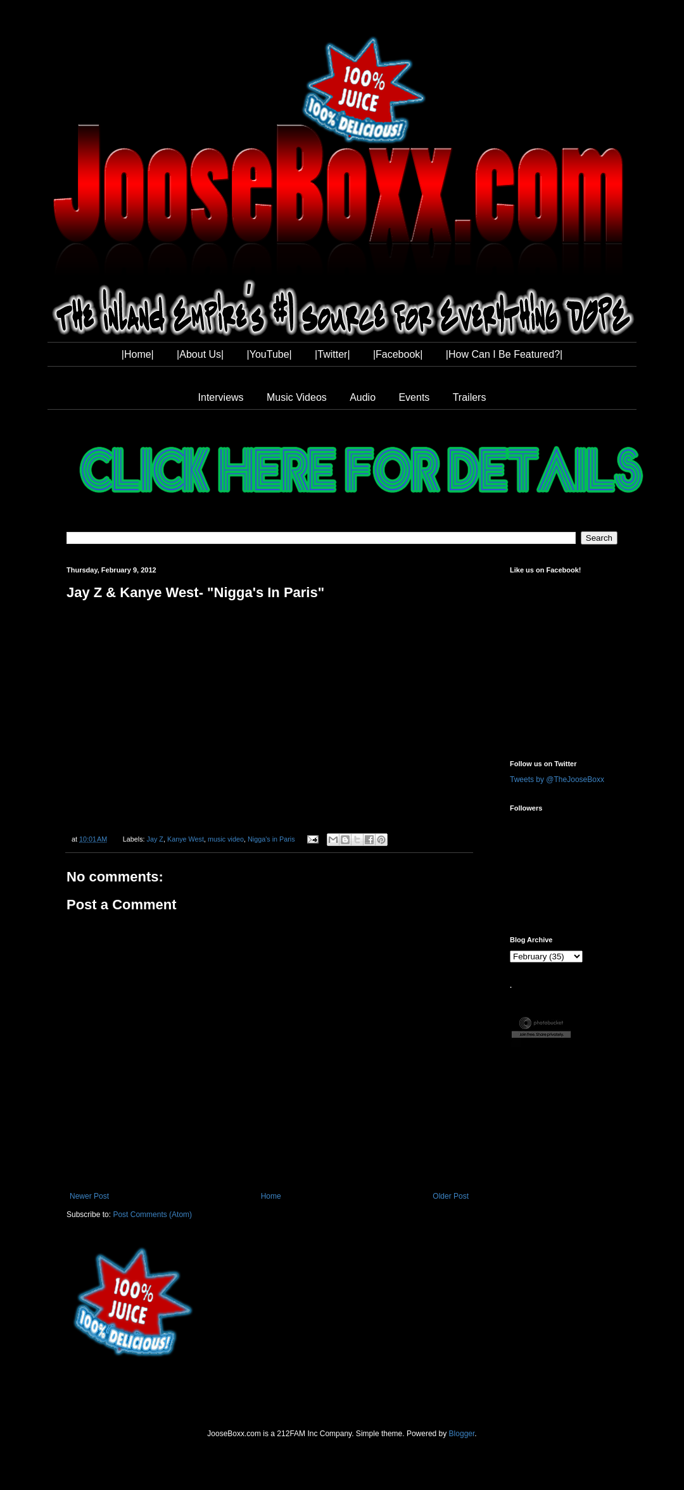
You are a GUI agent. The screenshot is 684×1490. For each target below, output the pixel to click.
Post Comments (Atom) (152, 1214)
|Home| (138, 354)
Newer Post (89, 1196)
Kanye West (185, 839)
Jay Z (155, 839)
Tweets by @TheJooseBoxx (557, 779)
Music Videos (297, 397)
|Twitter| (332, 354)
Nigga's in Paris (271, 839)
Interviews (221, 397)
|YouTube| (269, 354)
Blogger (462, 1433)
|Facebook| (398, 354)
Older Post (451, 1196)
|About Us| (200, 354)
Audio (363, 397)
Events (413, 397)
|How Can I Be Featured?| (504, 354)
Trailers (469, 397)
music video (226, 839)
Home (271, 1196)
